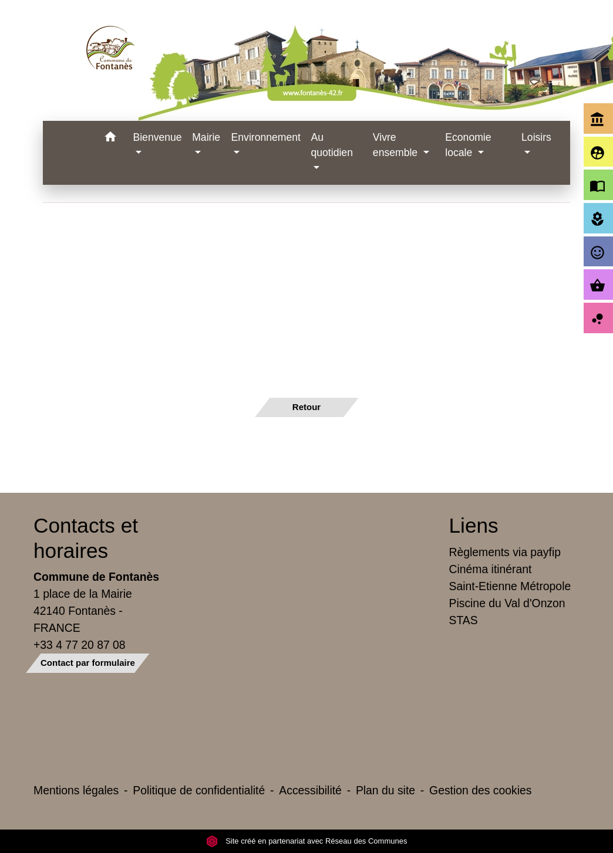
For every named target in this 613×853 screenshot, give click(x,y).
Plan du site (385, 790)
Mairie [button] (206, 137)
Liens (474, 525)
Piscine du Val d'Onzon (507, 603)
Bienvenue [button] (157, 137)
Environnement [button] (266, 137)
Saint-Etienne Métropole (510, 586)
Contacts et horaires (85, 537)
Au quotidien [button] (332, 144)
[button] (110, 139)
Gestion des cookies (480, 790)
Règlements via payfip (505, 552)
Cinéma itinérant (490, 569)
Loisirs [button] (536, 137)
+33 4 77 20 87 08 (79, 644)
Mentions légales (76, 790)
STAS (463, 620)
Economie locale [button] (468, 144)
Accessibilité (310, 790)
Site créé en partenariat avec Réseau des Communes (306, 841)
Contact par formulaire (88, 663)
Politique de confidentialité (199, 790)
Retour (306, 407)
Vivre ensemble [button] (396, 144)
